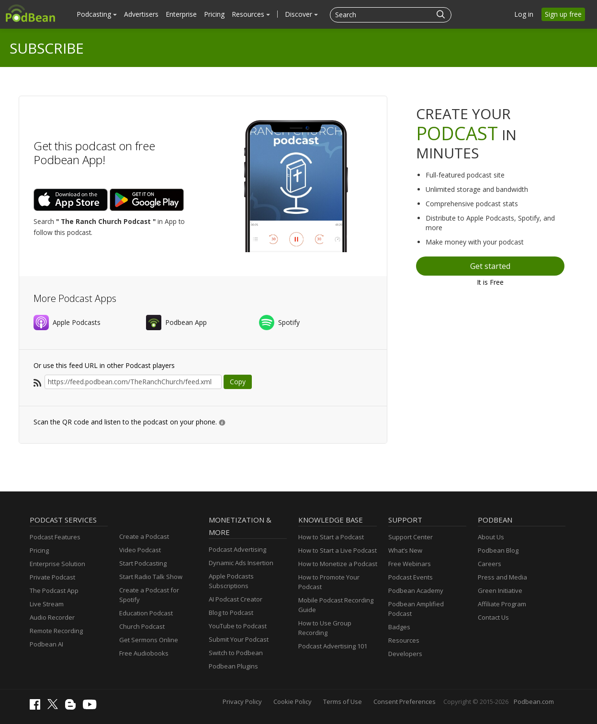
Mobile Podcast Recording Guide (335, 605)
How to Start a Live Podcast (337, 550)
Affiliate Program (502, 604)
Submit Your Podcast (239, 639)
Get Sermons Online (148, 639)
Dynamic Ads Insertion (241, 562)
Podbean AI (46, 644)
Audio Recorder (52, 617)
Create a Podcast (144, 536)
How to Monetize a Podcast (337, 563)
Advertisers (141, 14)
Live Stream (47, 604)
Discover (301, 14)
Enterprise (181, 14)
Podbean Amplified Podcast (416, 609)
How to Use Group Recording (324, 628)
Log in (523, 14)
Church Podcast (142, 626)
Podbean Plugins (233, 666)
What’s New (405, 550)
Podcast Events (410, 577)
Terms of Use (342, 701)
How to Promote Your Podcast (329, 582)
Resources (251, 14)
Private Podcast (52, 577)
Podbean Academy (415, 590)
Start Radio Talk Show (150, 576)
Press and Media (502, 577)
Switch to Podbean (236, 652)
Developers (405, 653)
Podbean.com (534, 701)
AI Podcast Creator (235, 599)
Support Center (410, 537)
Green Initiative (500, 590)
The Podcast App (54, 590)
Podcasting (97, 14)
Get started (490, 266)
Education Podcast (146, 613)
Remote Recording (56, 630)
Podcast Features (55, 537)
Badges (399, 627)
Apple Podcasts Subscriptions (231, 581)
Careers (489, 563)
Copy (238, 381)
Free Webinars (409, 563)
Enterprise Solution (57, 563)
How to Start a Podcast (331, 537)
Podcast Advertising (237, 549)
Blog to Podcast (231, 612)
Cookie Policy (292, 701)
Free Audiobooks (144, 653)
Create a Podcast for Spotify (149, 595)
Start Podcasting (143, 563)
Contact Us (493, 617)
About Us (491, 537)
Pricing (214, 14)
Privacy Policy (242, 701)
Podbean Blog (498, 550)
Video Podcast (140, 550)
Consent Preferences (404, 701)
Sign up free (563, 14)
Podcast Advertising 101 (332, 646)
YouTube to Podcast (238, 626)
